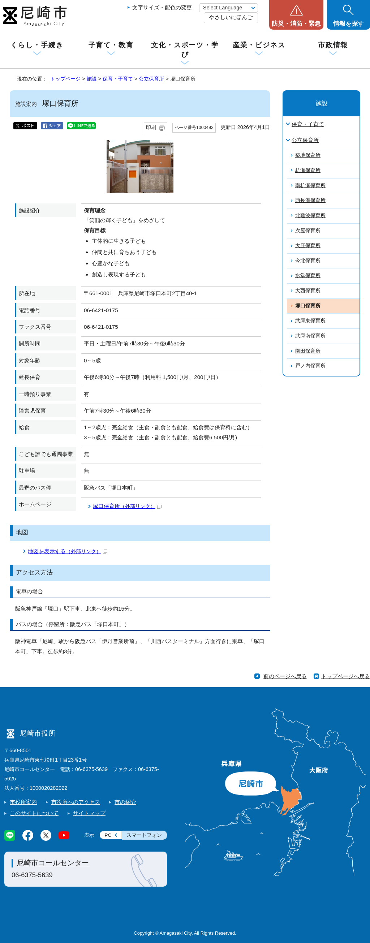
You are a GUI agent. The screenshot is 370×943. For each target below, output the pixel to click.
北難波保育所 (310, 215)
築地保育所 (307, 155)
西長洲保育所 (310, 200)
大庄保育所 (307, 245)
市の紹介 (125, 802)
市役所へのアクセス (75, 802)
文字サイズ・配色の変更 (162, 7)
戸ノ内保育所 (310, 366)
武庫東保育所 (310, 320)
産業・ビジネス (259, 45)
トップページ (65, 79)
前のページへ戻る (285, 676)
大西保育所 (307, 290)
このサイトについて (34, 813)
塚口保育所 (127, 506)
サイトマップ (89, 813)
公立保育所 (151, 79)
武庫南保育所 (310, 336)
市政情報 (333, 45)
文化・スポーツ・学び (185, 49)
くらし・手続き (36, 45)
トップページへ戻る (345, 676)
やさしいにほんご (231, 17)
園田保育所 (307, 351)
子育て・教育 (111, 45)
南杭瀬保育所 (310, 185)
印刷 (151, 127)
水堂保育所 (307, 275)
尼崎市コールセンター (53, 863)
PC (107, 835)
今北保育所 (307, 260)
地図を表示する (67, 551)
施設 (92, 79)
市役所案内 (23, 802)
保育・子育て (118, 79)
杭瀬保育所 (307, 170)
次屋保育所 (307, 230)
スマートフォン (144, 835)
